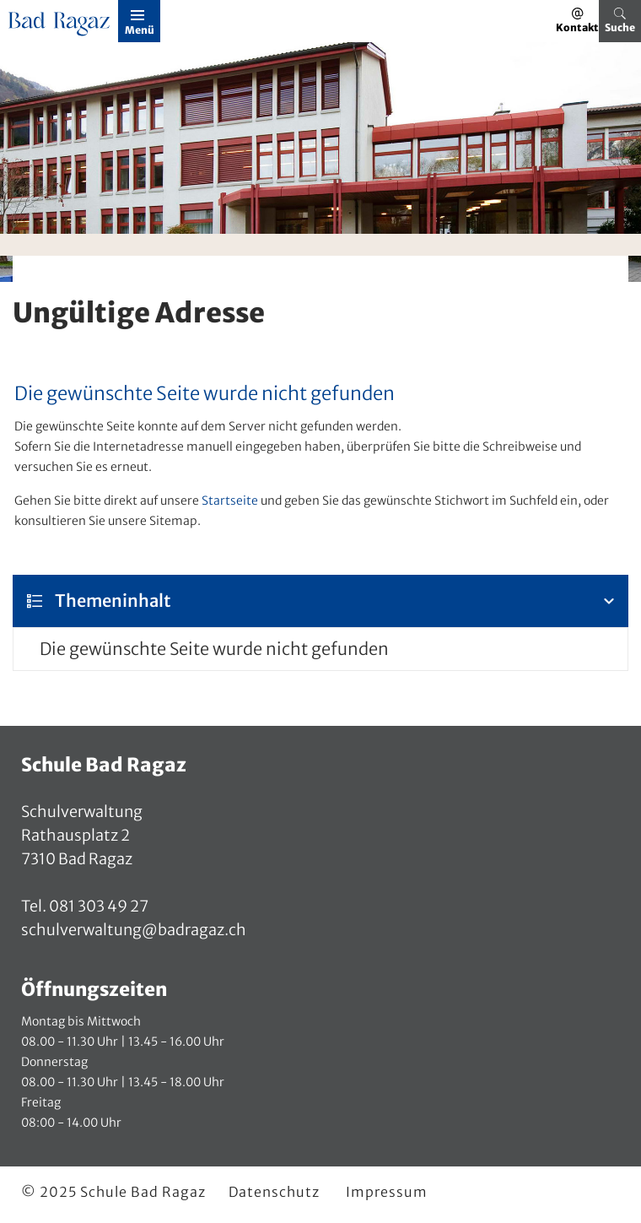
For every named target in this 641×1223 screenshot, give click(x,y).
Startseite (230, 500)
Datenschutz (274, 1191)
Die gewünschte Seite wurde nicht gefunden (214, 648)
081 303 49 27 (97, 906)
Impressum (387, 1191)
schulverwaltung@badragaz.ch (133, 929)
